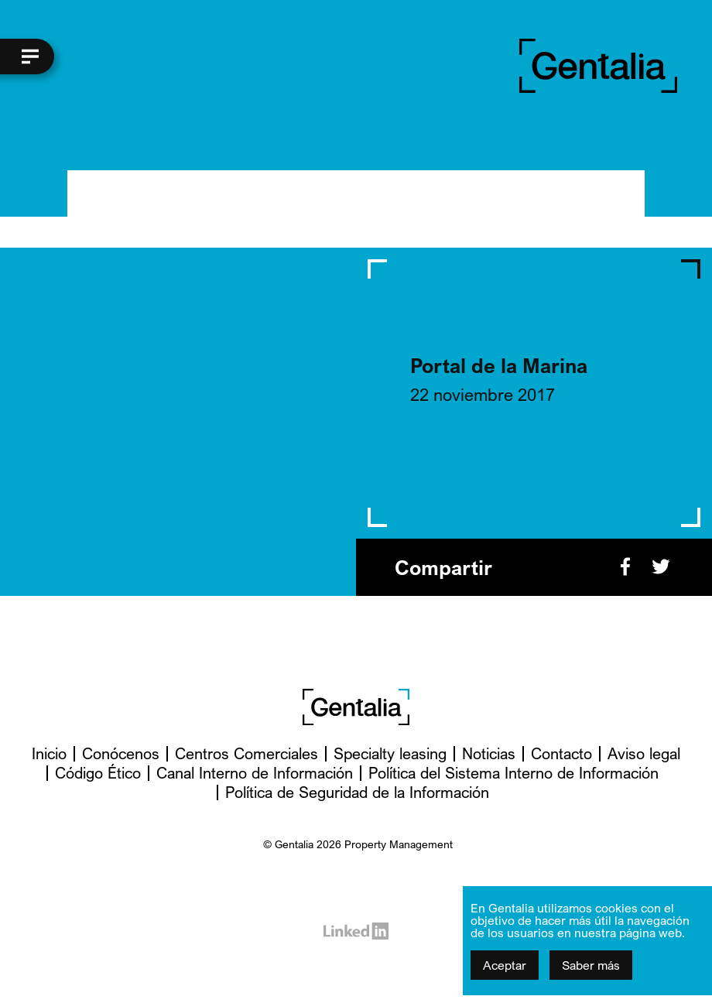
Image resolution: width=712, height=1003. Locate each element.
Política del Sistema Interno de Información (513, 772)
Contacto (561, 753)
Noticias (488, 753)
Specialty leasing (390, 753)
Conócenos (120, 753)
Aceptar (504, 965)
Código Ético (98, 772)
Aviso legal (644, 753)
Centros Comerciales (246, 753)
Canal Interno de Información (254, 772)
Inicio (49, 753)
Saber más (591, 965)
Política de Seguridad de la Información (357, 792)
